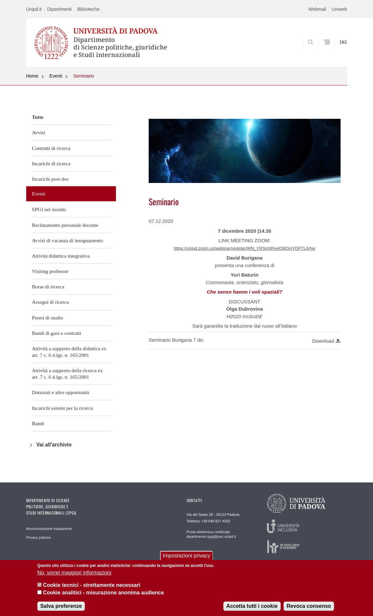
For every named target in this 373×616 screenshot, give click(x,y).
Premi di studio (47, 317)
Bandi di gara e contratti (57, 333)
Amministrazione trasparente (49, 529)
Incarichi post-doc (50, 179)
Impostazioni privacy (186, 555)
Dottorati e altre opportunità (60, 392)
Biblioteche (88, 9)
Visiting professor (50, 271)
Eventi (55, 76)
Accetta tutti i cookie (251, 606)
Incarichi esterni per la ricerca (62, 408)
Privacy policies (38, 537)
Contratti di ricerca (51, 148)
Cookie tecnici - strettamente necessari (91, 585)
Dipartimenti (59, 9)
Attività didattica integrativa (61, 256)
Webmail (317, 9)
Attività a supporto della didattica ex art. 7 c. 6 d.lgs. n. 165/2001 (69, 352)
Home (32, 76)
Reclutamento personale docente (65, 225)
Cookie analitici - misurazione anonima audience (103, 592)
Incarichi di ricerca (51, 163)
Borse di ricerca (48, 286)
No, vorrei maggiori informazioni (74, 572)
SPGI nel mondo (49, 209)
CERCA (337, 51)
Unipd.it (34, 9)
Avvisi (38, 132)
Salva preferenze (61, 606)
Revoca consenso (309, 606)
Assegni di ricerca (50, 302)
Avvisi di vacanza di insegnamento (67, 240)
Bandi (38, 423)
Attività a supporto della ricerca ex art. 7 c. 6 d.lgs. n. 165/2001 (67, 374)
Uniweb (339, 9)
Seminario (83, 76)
